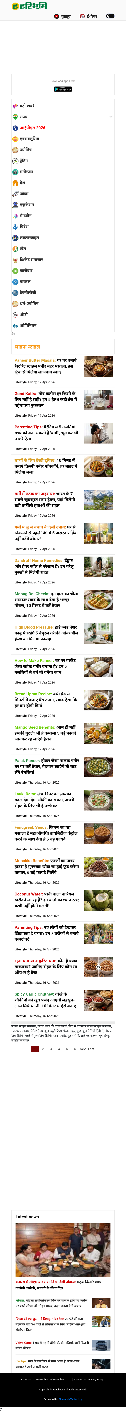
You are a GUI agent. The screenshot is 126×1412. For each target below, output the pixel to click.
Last (91, 1049)
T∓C (68, 1379)
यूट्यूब (62, 16)
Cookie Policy (40, 1379)
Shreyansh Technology (70, 1399)
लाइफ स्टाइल (27, 347)
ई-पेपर (88, 16)
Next (83, 1049)
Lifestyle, (35, 382)
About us (26, 1379)
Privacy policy (95, 1379)
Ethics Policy (57, 1379)
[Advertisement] (68, 41)
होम (13, 334)
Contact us (80, 1379)
